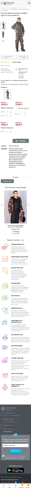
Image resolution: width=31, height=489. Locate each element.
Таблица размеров (23, 108)
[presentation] (2, 205)
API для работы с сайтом (15, 466)
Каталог (3, 3)
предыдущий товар (7, 57)
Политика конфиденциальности (9, 479)
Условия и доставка (21, 76)
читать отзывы (16, 62)
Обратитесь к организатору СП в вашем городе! (14, 84)
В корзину (22, 141)
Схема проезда (7, 431)
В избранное (6, 65)
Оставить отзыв (7, 181)
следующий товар (22, 57)
